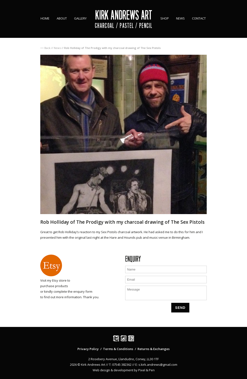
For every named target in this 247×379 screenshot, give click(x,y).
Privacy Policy (88, 349)
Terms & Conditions (118, 349)
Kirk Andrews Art (123, 15)
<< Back (45, 48)
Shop (164, 18)
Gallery (80, 18)
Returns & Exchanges (153, 349)
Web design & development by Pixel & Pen (124, 370)
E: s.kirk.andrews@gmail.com (156, 364)
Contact (199, 18)
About (62, 18)
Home (45, 18)
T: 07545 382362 (120, 364)
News (180, 18)
